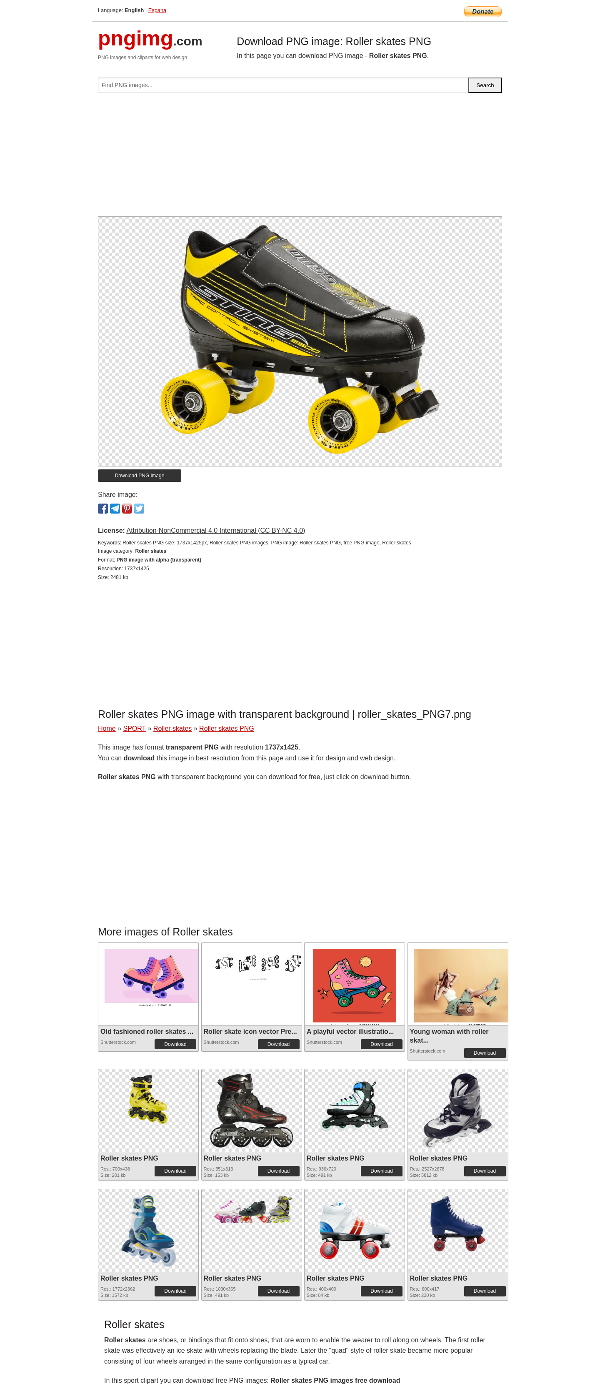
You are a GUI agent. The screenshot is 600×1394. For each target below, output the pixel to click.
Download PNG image (140, 476)
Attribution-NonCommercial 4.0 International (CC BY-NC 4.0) (215, 530)
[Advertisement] (300, 158)
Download (175, 1044)
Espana (157, 10)
